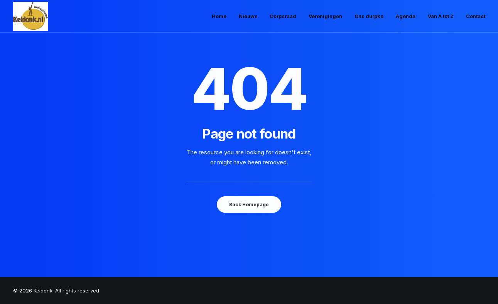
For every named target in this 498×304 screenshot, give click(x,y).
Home (219, 16)
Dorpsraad (283, 16)
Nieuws (248, 16)
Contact (475, 16)
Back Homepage (249, 204)
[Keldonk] (30, 16)
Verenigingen (325, 16)
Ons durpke (369, 16)
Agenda (405, 16)
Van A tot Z (441, 16)
